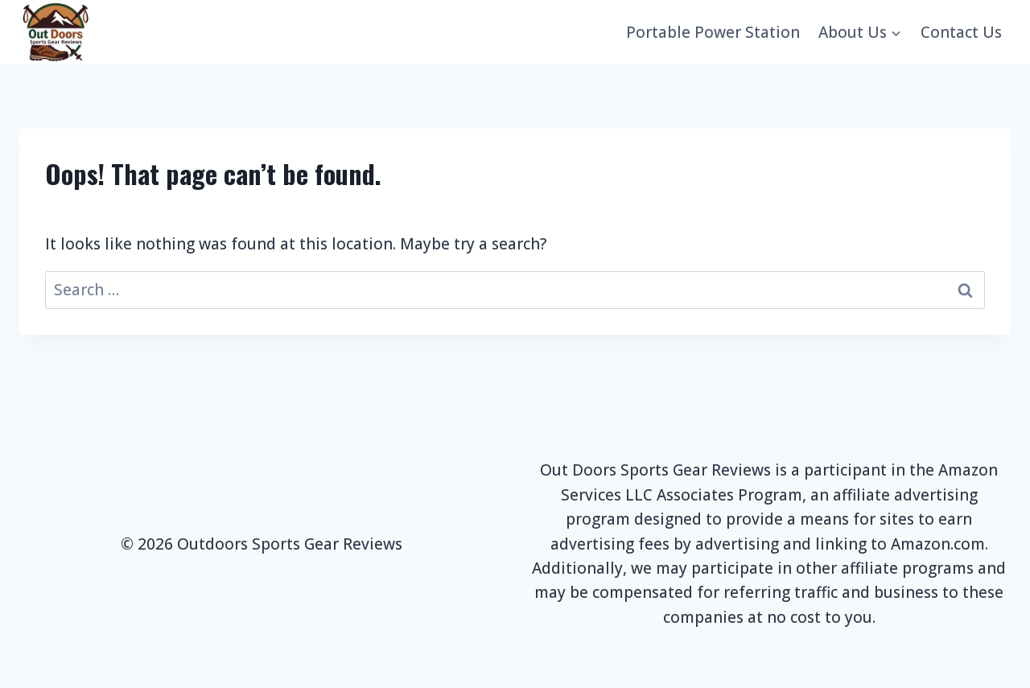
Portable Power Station (713, 32)
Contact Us (961, 32)
